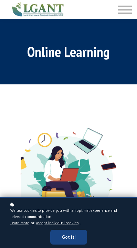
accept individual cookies (57, 222)
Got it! (68, 237)
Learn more (19, 222)
